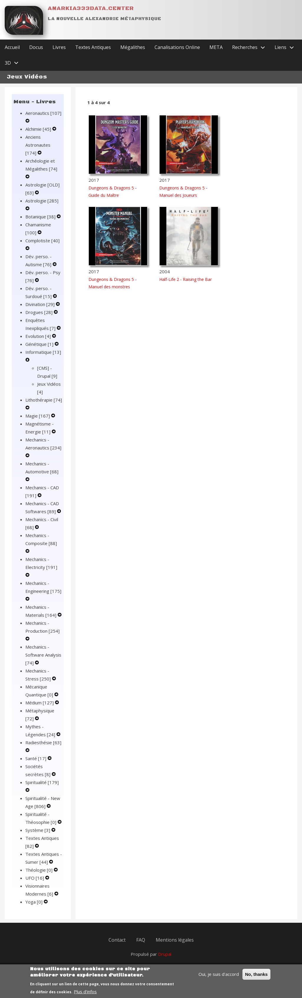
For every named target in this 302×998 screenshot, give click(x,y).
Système (38, 830)
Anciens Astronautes (37, 145)
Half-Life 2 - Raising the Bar (185, 279)
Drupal (164, 954)
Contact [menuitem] (117, 940)
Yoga (34, 902)
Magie (38, 416)
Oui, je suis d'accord (218, 977)
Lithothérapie (43, 400)
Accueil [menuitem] (12, 47)
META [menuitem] (216, 47)
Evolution (38, 336)
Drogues (39, 312)
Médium (40, 703)
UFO (35, 878)
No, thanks (256, 977)
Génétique (40, 344)
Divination (40, 304)
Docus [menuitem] (36, 47)
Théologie (39, 870)
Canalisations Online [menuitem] (177, 47)
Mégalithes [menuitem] (132, 47)
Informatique (43, 352)
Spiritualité (42, 782)
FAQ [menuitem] (140, 940)
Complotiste (42, 240)
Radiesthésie (43, 742)
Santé (36, 758)
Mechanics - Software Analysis (43, 655)
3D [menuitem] (14, 63)
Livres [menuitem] (59, 47)
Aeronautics (43, 113)
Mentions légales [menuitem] (175, 940)
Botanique (41, 217)
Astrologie (41, 201)
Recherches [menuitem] (251, 47)
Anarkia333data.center (91, 8)
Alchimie (38, 129)
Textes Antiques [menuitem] (93, 47)
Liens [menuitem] (287, 47)
